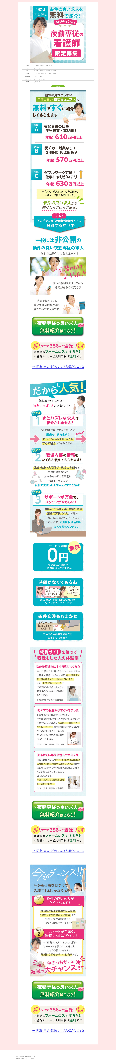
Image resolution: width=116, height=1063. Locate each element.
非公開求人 (27, 76)
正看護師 (53, 70)
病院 (49, 73)
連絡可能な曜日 (27, 79)
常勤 (35, 68)
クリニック (37, 73)
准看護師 (42, 70)
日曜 (44, 79)
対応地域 (27, 65)
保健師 (36, 70)
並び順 (27, 81)
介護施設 (44, 73)
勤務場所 (27, 73)
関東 (46, 65)
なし (40, 76)
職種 (27, 70)
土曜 (35, 79)
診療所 (54, 73)
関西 (50, 65)
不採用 (22, 1058)
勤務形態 (27, 68)
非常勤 (41, 68)
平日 (40, 79)
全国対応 (36, 65)
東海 (42, 65)
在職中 (32, 1058)
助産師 (48, 70)
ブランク (27, 1058)
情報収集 (18, 1058)
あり (35, 76)
